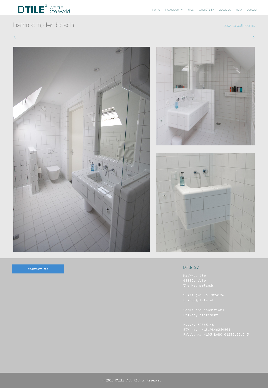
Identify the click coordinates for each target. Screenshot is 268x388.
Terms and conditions (203, 310)
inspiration (175, 9)
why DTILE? (206, 9)
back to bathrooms (239, 26)
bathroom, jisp (239, 37)
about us (225, 9)
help (239, 9)
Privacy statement (200, 315)
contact (252, 9)
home (156, 9)
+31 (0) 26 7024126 (205, 295)
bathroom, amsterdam (34, 37)
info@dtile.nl (200, 300)
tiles (191, 9)
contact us (38, 269)
